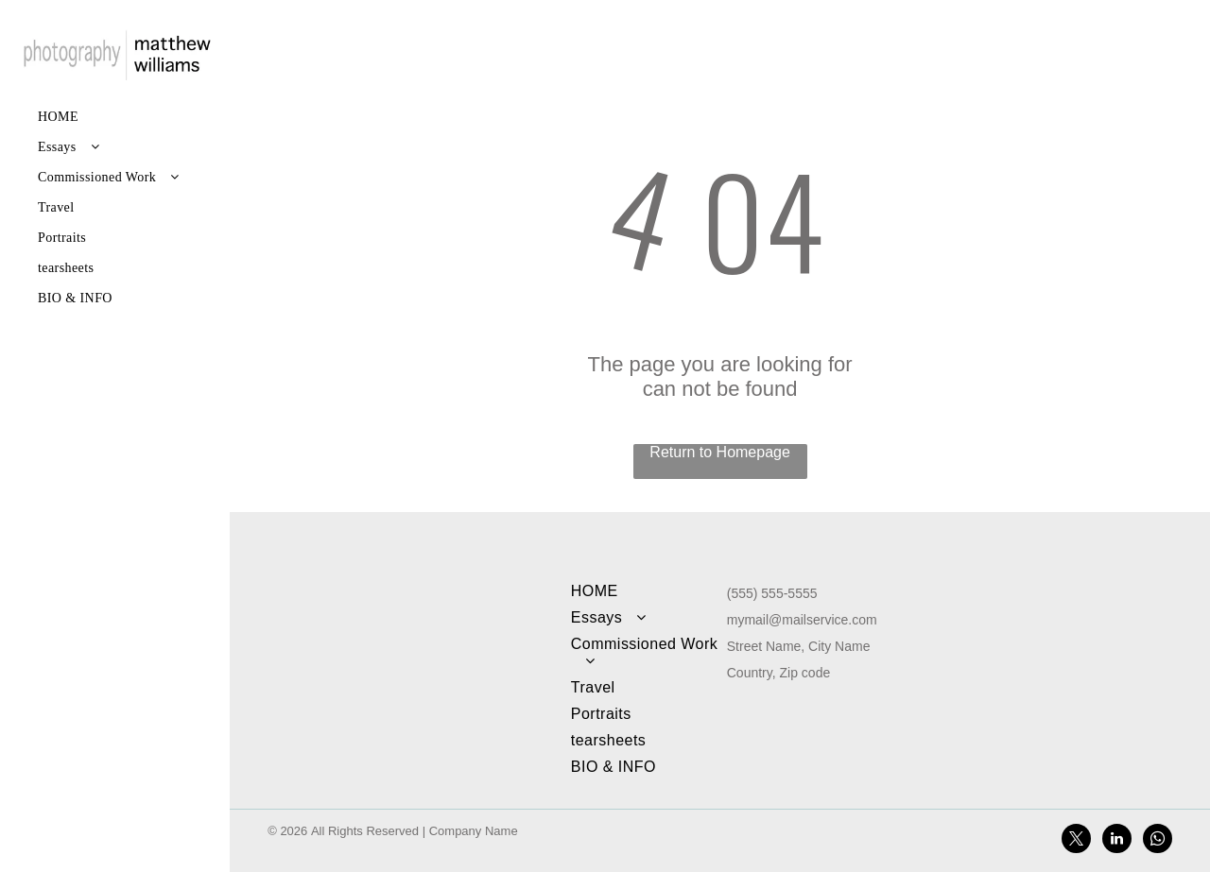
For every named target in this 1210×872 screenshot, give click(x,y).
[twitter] (1076, 841)
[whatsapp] (1157, 841)
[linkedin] (1117, 841)
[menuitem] (116, 117)
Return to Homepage (719, 452)
